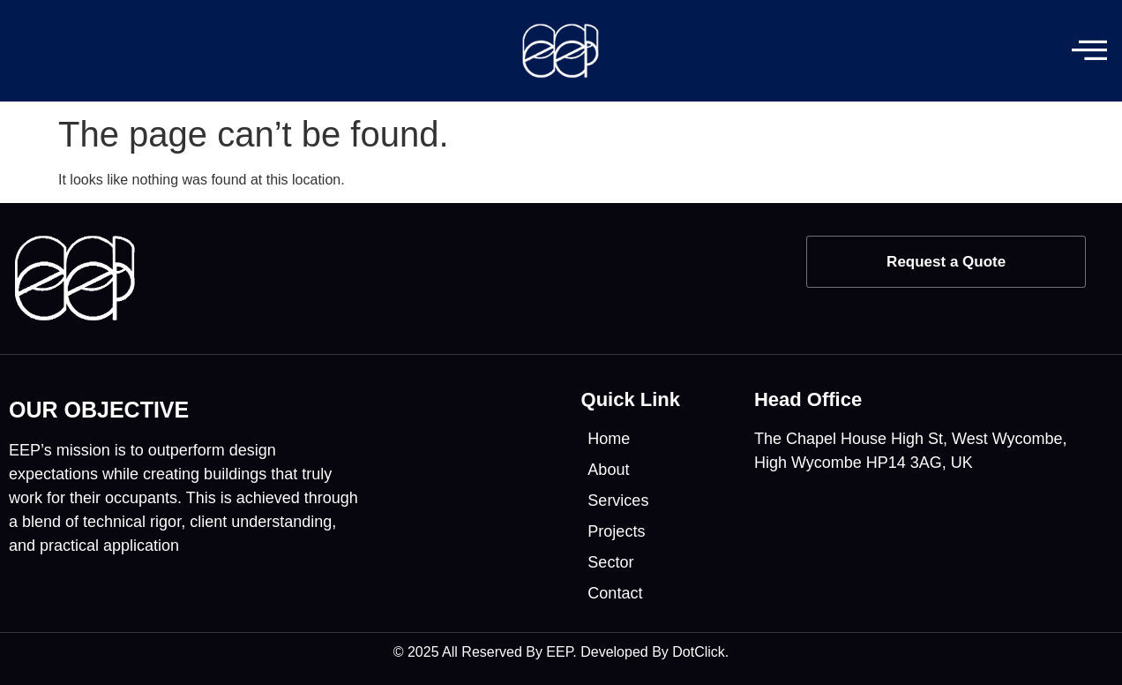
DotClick (698, 651)
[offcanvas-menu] (1089, 51)
